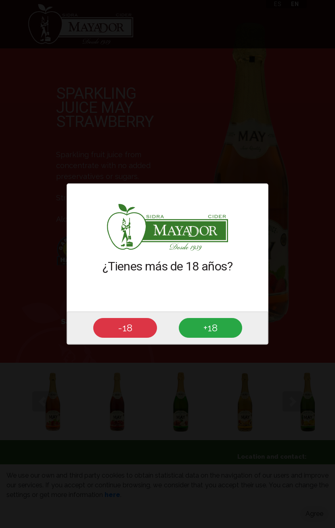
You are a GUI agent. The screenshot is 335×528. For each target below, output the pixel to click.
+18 (210, 328)
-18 (125, 328)
